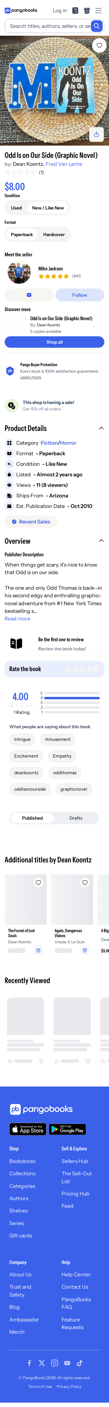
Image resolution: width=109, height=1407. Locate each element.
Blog (14, 1311)
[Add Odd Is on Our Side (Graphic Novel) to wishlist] (99, 45)
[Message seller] (29, 299)
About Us (20, 1278)
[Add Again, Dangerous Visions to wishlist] (85, 886)
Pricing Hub (76, 1198)
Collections (22, 1178)
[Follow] (80, 299)
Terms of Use (40, 1390)
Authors (18, 1202)
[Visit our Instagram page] (54, 1367)
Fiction (49, 447)
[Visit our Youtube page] (67, 1367)
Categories (22, 1190)
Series (16, 1227)
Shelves (18, 1215)
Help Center (76, 1278)
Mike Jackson (50, 270)
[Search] (97, 26)
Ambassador (24, 1324)
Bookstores (22, 1165)
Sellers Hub (75, 1165)
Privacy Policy (69, 1390)
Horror (68, 447)
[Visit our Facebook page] (29, 1367)
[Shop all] (54, 346)
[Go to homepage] (21, 10)
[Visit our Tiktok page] (79, 1367)
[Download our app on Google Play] (67, 1133)
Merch (17, 1336)
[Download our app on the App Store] (28, 1133)
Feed (68, 1210)
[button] (54, 433)
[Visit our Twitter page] (41, 1367)
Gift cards (20, 1240)
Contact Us (75, 1291)
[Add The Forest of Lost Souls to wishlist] (38, 886)
